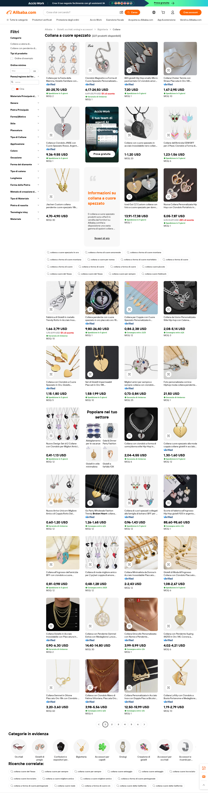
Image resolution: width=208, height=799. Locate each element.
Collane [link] (116, 29)
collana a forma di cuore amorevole (103, 252)
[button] (121, 12)
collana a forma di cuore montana (144, 252)
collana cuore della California (131, 786)
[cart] (163, 13)
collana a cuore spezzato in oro (63, 252)
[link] (204, 768)
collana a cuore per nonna (101, 259)
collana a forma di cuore (175, 259)
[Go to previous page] (99, 724)
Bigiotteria (103, 29)
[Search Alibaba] (81, 12)
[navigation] (24, 377)
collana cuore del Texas (59, 274)
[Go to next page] (144, 724)
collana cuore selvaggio (119, 771)
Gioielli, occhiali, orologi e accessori (75, 29)
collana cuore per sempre (122, 274)
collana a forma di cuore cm (95, 786)
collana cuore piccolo (153, 266)
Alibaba (48, 29)
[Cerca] (132, 12)
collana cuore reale (64, 786)
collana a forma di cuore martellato (138, 259)
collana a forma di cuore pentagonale (136, 778)
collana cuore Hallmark (154, 274)
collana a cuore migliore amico (58, 778)
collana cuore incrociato (182, 771)
